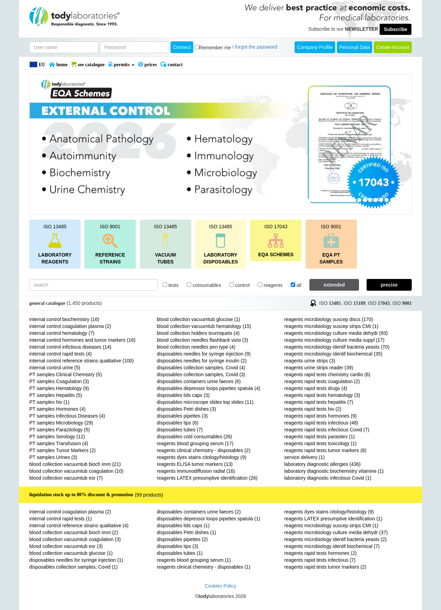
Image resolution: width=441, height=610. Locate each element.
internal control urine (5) (54, 367)
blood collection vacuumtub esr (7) (66, 478)
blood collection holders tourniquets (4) (198, 333)
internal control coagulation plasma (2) (70, 326)
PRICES (147, 64)
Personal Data (354, 47)
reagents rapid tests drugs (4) (315, 388)
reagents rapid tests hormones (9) (320, 416)
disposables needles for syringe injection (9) (203, 354)
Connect (182, 47)
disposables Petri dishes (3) (186, 409)
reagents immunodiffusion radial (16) (196, 471)
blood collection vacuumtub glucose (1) (198, 319)
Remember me (215, 47)
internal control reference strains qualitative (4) (79, 525)
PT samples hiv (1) (49, 402)
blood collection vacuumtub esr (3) (66, 546)
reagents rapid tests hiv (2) (312, 409)
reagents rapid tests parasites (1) (319, 436)
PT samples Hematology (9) (59, 388)
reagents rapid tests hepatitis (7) (318, 402)
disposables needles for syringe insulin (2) (202, 360)
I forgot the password (254, 47)
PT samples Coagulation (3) (59, 381)
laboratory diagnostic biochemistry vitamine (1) (334, 471)
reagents (270, 285)
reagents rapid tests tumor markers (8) (325, 450)
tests (170, 285)
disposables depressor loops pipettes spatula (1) (208, 518)
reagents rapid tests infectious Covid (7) (326, 429)
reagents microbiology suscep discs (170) (328, 319)
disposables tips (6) (177, 423)
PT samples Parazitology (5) (59, 429)
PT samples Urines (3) (53, 457)
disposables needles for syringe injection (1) (76, 560)
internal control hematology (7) (61, 333)
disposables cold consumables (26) (194, 436)
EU (37, 64)
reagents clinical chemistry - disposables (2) (203, 450)
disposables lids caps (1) (183, 525)
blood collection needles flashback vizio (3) (202, 340)
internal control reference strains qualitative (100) (81, 360)
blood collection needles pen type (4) (196, 347)
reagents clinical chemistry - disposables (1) (203, 567)
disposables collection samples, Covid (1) (73, 567)
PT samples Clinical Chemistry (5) (65, 374)
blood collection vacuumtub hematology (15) (204, 326)
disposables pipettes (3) (182, 416)
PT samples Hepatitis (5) (55, 395)
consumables (204, 285)
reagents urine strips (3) (309, 360)
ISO (330, 303)
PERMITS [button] (121, 64)
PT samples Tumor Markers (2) (62, 450)
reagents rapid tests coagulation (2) (322, 381)
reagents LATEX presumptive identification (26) (207, 478)
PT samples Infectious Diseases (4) (67, 416)
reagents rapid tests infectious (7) (320, 560)
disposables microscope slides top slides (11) (205, 402)
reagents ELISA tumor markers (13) (195, 464)
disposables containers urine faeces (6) (199, 381)
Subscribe (395, 29)
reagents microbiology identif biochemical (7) (332, 546)
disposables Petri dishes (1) (186, 532)
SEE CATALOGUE (88, 64)
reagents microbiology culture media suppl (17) (334, 340)
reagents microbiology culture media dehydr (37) (336, 532)
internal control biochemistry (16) (64, 319)
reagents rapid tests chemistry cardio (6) (327, 374)
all (296, 285)
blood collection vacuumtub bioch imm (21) (75, 464)
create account (392, 47)
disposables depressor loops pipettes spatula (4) (208, 388)
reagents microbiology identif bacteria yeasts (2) (335, 539)
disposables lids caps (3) (183, 395)
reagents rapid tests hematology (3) (322, 395)
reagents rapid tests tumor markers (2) (325, 567)
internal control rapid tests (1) (60, 518)
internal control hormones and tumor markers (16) (82, 340)
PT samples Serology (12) (57, 436)
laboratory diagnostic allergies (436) (322, 464)
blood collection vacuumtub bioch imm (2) (73, 532)
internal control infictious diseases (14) (70, 347)
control (239, 285)
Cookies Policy (220, 586)
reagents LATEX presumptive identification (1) (333, 518)
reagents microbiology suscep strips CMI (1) (331, 326)
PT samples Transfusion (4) (58, 443)
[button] (58, 144)
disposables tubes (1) (180, 553)
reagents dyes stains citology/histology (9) (201, 457)
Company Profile (315, 47)
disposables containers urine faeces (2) (199, 511)
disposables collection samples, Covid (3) (201, 374)
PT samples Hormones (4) (57, 409)
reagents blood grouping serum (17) (195, 443)
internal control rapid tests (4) (60, 354)
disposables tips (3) (177, 546)
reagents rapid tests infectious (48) (321, 423)
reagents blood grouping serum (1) (194, 560)
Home (58, 64)
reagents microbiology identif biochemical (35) (333, 354)
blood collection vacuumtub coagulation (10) (76, 471)
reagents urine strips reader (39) (318, 367)
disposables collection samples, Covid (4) (201, 367)
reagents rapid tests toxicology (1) (320, 443)
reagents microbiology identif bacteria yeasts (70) (336, 347)
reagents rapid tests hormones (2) (320, 553)
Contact (171, 64)
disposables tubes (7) (180, 429)
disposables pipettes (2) (182, 539)
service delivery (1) (304, 457)
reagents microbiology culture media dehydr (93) (336, 333)
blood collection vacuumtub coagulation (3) (75, 539)
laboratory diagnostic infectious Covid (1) (327, 478)
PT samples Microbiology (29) (61, 423)
